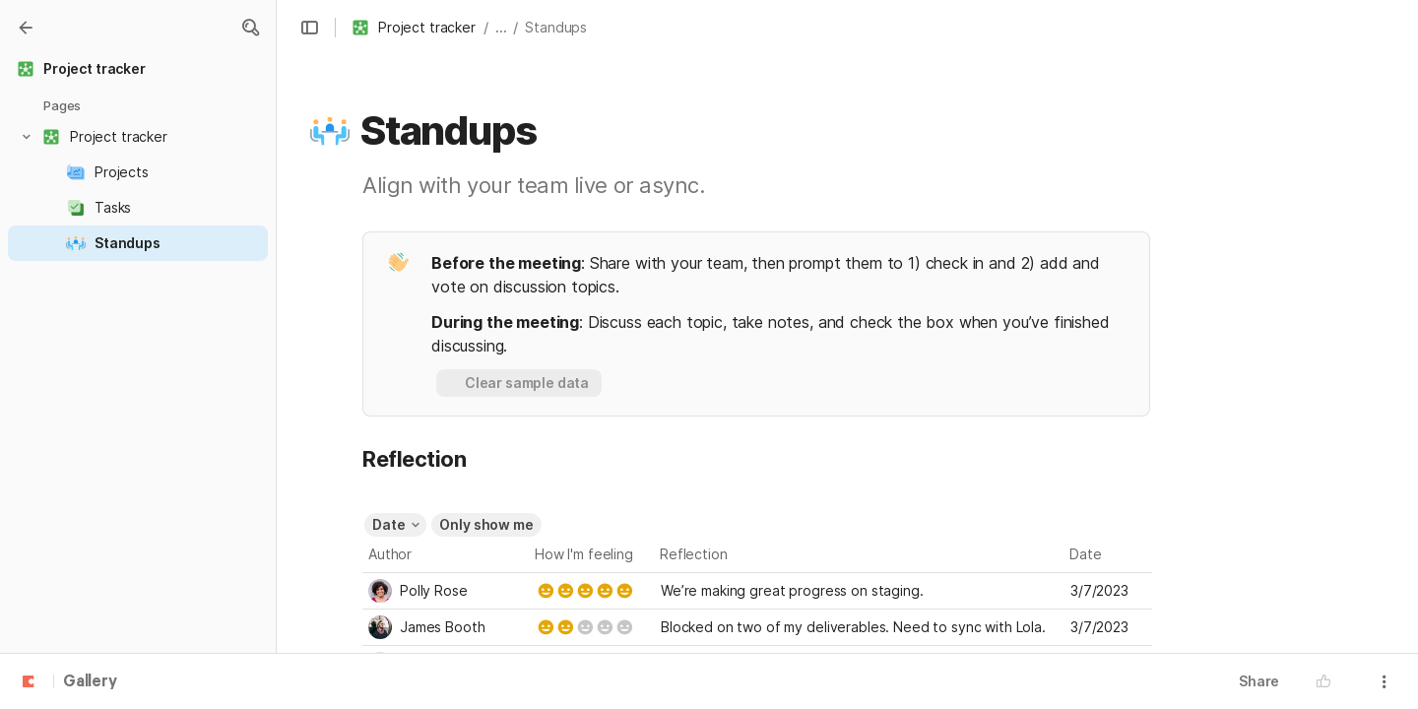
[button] (250, 27)
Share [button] (1259, 681)
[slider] (585, 591)
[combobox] (446, 591)
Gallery (90, 682)
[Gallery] (25, 27)
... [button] (501, 27)
